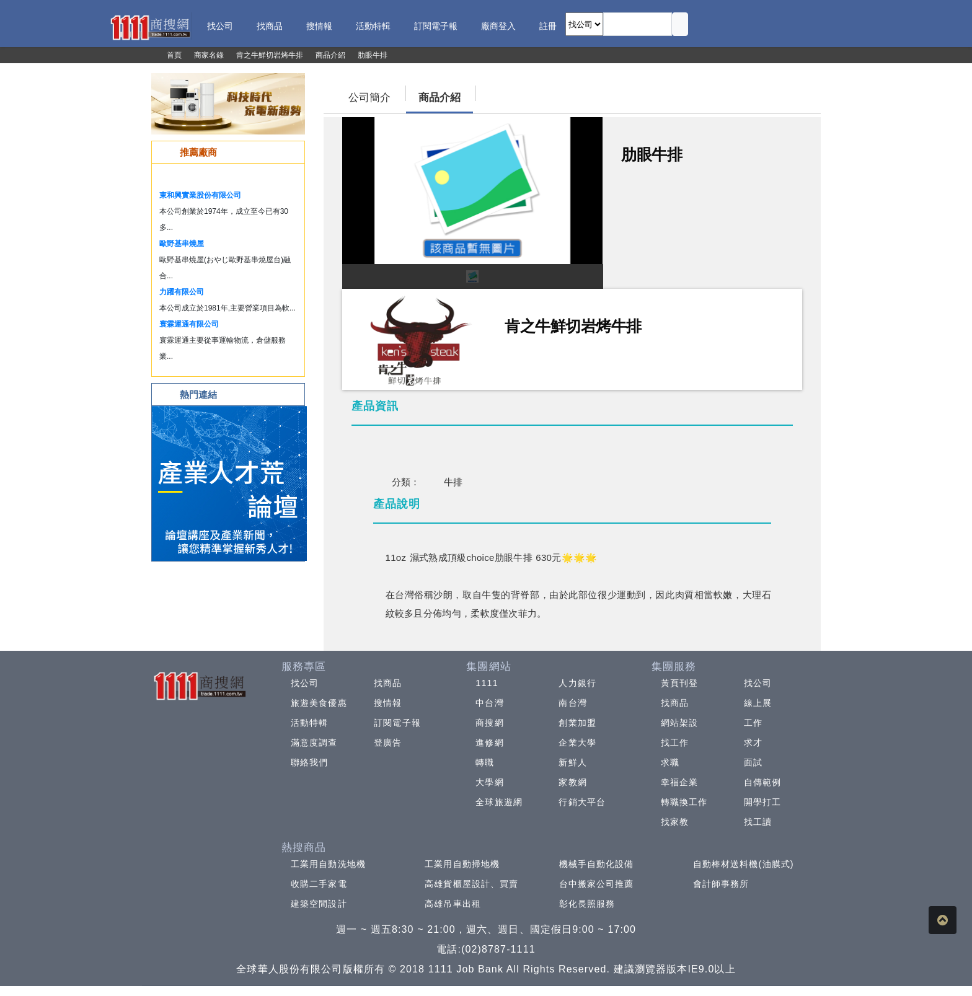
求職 (670, 762)
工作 (753, 723)
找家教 (675, 822)
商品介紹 (439, 98)
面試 (753, 762)
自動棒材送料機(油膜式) (743, 864)
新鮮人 (572, 762)
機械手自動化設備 (596, 864)
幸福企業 (679, 782)
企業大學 (577, 742)
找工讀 (758, 822)
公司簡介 (369, 98)
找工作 (675, 742)
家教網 (572, 782)
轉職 (484, 762)
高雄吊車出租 (453, 904)
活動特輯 (309, 723)
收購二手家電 (319, 884)
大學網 (489, 782)
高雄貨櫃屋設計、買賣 (471, 884)
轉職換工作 (684, 802)
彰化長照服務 (587, 904)
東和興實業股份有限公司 (200, 195)
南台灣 (572, 703)
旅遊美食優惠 (319, 703)
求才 (753, 742)
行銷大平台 (582, 802)
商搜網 (489, 723)
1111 (486, 683)
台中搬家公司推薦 (596, 884)
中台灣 (489, 703)
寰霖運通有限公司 (189, 324)
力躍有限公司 (181, 292)
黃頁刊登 (679, 683)
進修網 (489, 742)
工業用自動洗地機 (328, 864)
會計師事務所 (721, 884)
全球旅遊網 (499, 802)
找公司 (305, 683)
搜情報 (388, 703)
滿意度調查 (314, 742)
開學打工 (762, 802)
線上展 (758, 703)
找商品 (388, 683)
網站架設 (679, 723)
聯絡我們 (309, 762)
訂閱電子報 (397, 723)
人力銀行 (577, 683)
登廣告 (388, 742)
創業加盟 (577, 723)
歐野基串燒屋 (181, 243)
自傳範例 (762, 782)
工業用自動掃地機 (462, 864)
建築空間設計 (319, 904)
